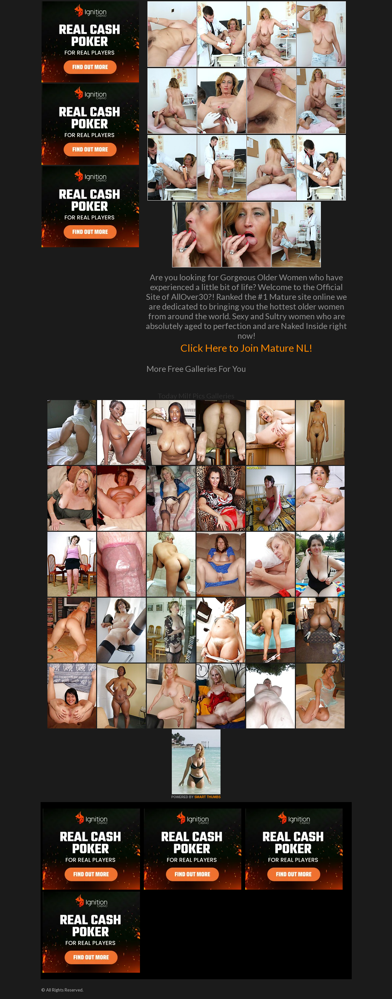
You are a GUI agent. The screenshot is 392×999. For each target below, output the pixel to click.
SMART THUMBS (207, 797)
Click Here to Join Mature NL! (246, 347)
